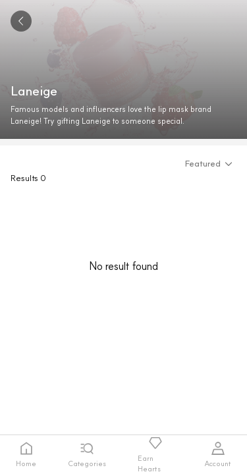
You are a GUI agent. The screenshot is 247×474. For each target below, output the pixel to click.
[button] (210, 164)
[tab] (26, 454)
